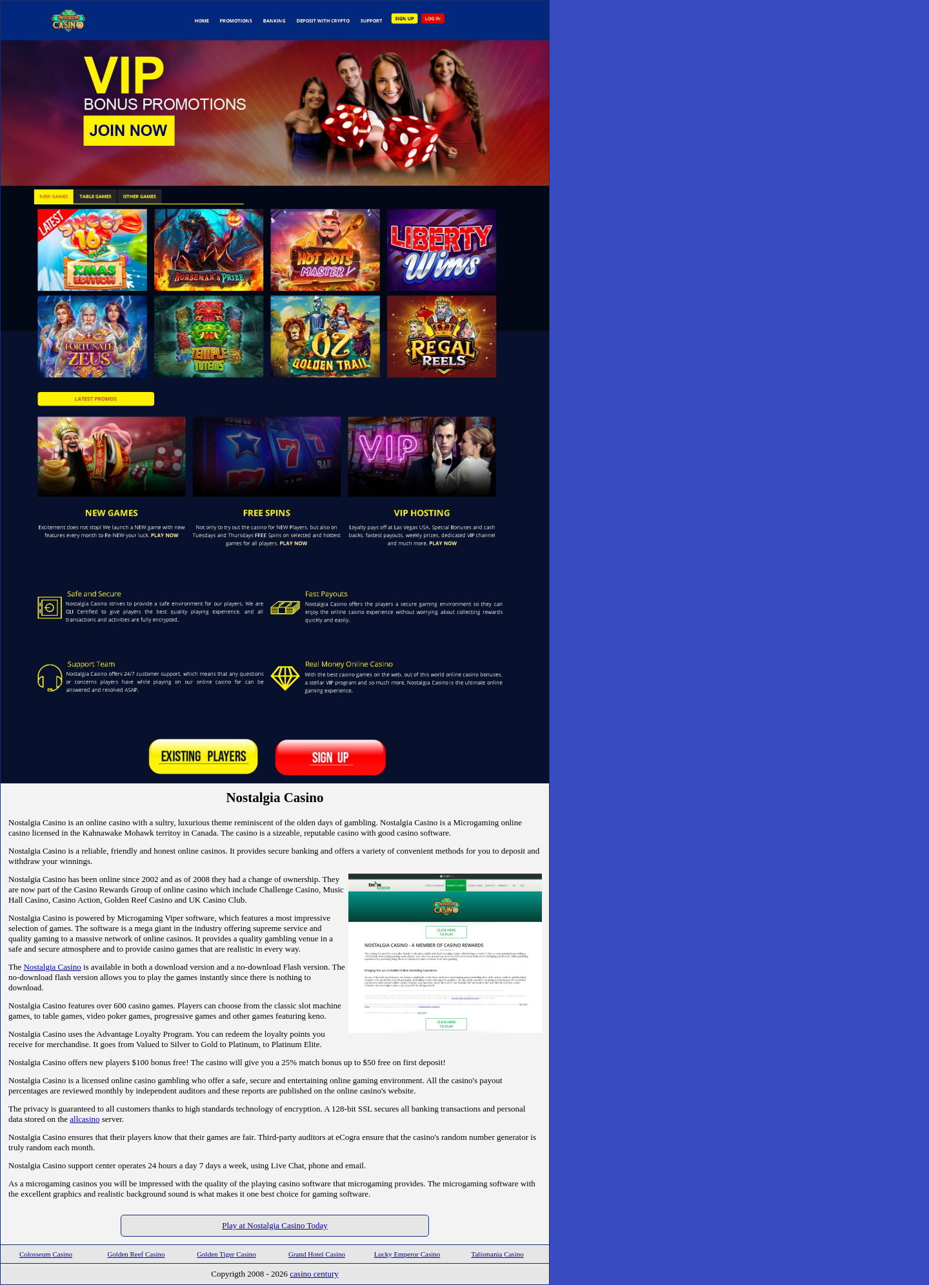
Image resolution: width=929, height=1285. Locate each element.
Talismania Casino (497, 1254)
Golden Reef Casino (136, 1254)
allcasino (84, 1119)
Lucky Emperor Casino (407, 1254)
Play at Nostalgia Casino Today (275, 1225)
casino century (314, 1274)
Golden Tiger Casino (226, 1254)
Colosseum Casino (45, 1254)
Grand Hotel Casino (316, 1254)
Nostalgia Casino (52, 967)
